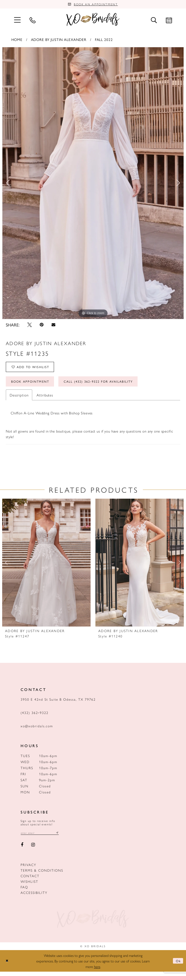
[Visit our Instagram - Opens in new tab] (33, 849)
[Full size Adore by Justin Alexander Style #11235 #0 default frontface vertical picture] (93, 184)
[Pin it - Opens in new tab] (42, 325)
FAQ (24, 891)
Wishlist (29, 885)
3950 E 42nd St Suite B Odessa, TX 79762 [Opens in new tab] (58, 703)
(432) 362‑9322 (34, 716)
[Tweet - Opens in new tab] (29, 325)
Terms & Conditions (42, 874)
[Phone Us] (32, 21)
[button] (17, 20)
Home (17, 40)
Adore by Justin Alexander (59, 40)
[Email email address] (42, 837)
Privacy (28, 869)
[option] (93, 184)
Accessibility (34, 897)
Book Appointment (32, 385)
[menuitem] (17, 20)
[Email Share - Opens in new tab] (53, 326)
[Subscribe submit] (61, 837)
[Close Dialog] (7, 965)
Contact (30, 880)
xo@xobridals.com (37, 730)
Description (19, 399)
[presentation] (46, 567)
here (97, 970)
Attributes (45, 399)
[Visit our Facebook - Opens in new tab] (22, 849)
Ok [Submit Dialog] (178, 965)
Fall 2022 (104, 40)
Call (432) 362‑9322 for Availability (107, 385)
